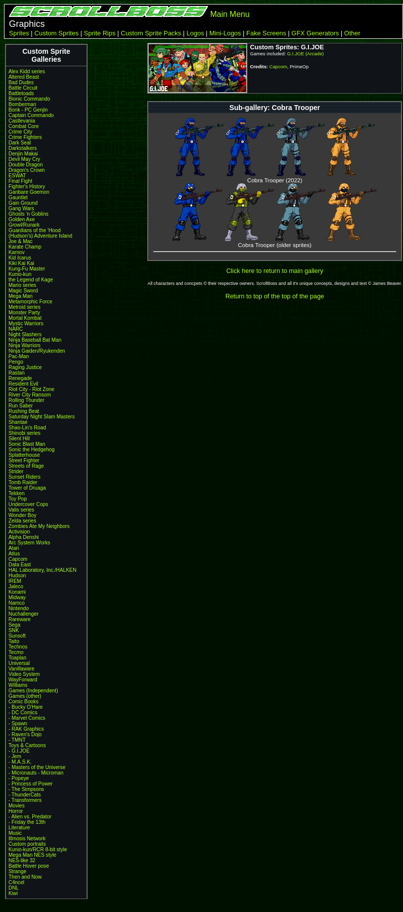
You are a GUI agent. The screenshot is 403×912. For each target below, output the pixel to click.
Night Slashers (25, 334)
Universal (19, 663)
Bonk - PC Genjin (28, 110)
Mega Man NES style (32, 855)
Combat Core (23, 126)
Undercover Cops (28, 504)
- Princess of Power (30, 783)
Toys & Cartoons (27, 745)
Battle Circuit (22, 88)
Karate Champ (24, 247)
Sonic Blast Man (26, 444)
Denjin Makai (23, 153)
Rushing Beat (23, 411)
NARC (15, 329)
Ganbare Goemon (28, 192)
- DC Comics (22, 712)
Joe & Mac (20, 241)
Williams (17, 685)
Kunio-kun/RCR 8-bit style (37, 849)
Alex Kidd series (26, 71)
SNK (13, 630)
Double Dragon (25, 164)
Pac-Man (18, 356)
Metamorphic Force (30, 301)
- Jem (14, 756)
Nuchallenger (23, 614)
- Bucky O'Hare (25, 707)
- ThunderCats (24, 794)
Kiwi (13, 893)
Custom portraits (27, 844)
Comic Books (23, 701)
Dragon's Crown (26, 170)
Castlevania (21, 121)
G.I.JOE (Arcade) (305, 53)
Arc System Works (29, 542)
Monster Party (24, 312)
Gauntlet (18, 197)
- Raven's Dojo (25, 734)
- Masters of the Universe (36, 767)
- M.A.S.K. (20, 762)
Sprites (19, 33)
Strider (15, 471)
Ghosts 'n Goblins (28, 214)
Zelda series (22, 520)
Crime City (20, 131)
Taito (13, 641)
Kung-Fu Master (26, 268)
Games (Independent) (33, 690)
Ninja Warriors (24, 345)
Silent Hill (19, 438)
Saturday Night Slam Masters (41, 416)
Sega (14, 625)
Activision (19, 531)
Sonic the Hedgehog (31, 449)
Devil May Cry (24, 159)
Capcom (17, 559)
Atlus (14, 553)
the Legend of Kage (30, 279)
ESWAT (17, 175)
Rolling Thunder (26, 400)
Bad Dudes (21, 82)
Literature (19, 827)
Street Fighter (23, 460)
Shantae (17, 422)
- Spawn (17, 723)
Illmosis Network (27, 838)
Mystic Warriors (25, 323)
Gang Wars (21, 208)
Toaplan (17, 657)
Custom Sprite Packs (151, 33)
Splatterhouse (24, 455)
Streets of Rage (26, 466)
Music (15, 833)
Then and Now (25, 877)
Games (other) (24, 696)
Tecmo (15, 652)
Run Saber (20, 405)
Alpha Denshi (23, 537)
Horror (15, 811)
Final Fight (20, 181)
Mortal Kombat (25, 318)
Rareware (19, 619)
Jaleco (15, 586)
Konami (17, 592)
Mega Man (20, 296)
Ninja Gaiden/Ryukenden (36, 351)
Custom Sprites (56, 33)
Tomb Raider (22, 482)
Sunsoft (17, 636)
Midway (17, 597)
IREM (14, 581)
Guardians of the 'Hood (34, 230)
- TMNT (17, 740)
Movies (16, 805)
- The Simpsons (26, 789)
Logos (195, 33)
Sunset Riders (24, 477)
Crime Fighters (25, 137)
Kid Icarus (19, 258)
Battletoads (21, 93)
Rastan (16, 373)
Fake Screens (266, 33)
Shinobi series (24, 433)
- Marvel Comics (26, 718)
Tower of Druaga (27, 488)
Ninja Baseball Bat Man (34, 340)
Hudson (17, 575)
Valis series (21, 510)
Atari (13, 548)
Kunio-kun (19, 274)
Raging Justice (25, 367)
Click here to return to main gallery (274, 270)
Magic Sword (23, 290)
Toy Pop (17, 499)
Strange (17, 871)
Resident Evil (23, 384)
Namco (16, 603)
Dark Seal (19, 142)
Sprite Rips (100, 33)
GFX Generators (315, 33)
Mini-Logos (225, 33)
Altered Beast (23, 77)
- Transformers (25, 800)
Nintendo (18, 608)
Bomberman (22, 104)
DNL (13, 888)
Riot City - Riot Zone (31, 389)
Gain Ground (23, 203)
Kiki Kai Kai (21, 263)
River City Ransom (29, 394)
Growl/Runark (24, 225)
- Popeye (18, 778)
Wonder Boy (22, 515)
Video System (24, 674)
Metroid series (24, 307)
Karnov (16, 252)
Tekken (16, 493)
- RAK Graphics (26, 729)
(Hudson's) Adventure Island (40, 236)
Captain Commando (31, 115)
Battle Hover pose (28, 866)
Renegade (20, 378)
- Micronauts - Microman (35, 773)
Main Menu (229, 14)
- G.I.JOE (19, 751)
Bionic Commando (29, 99)
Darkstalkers (22, 148)
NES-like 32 (21, 860)
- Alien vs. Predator (29, 816)
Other (352, 33)
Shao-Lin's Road (27, 427)
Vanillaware (21, 668)
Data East (19, 564)
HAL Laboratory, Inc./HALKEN (42, 570)
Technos (17, 647)
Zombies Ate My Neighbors (39, 526)
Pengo (15, 362)
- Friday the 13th (27, 822)
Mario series (22, 285)
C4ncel (16, 882)
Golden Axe (21, 219)
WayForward (22, 679)
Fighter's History (26, 186)
